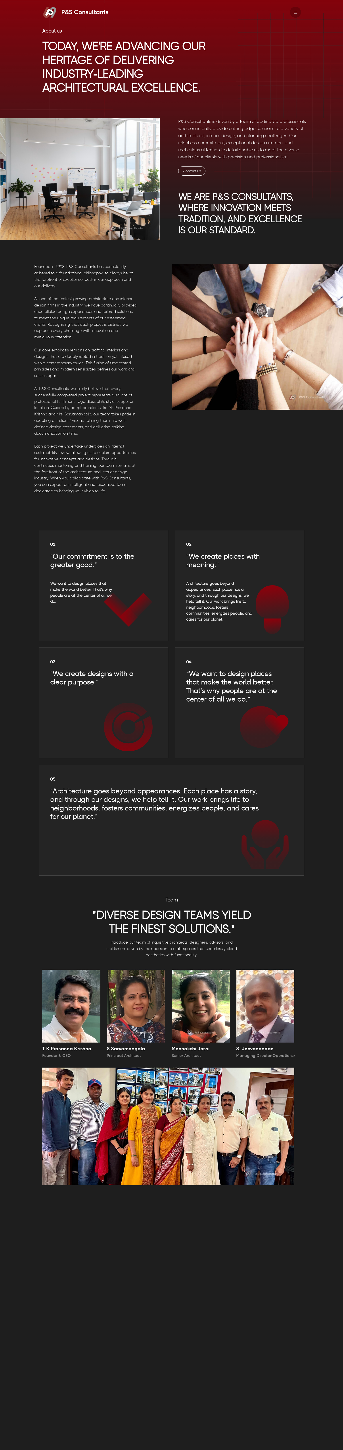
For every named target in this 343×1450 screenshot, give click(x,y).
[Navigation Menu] (295, 12)
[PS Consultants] (75, 12)
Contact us (192, 171)
